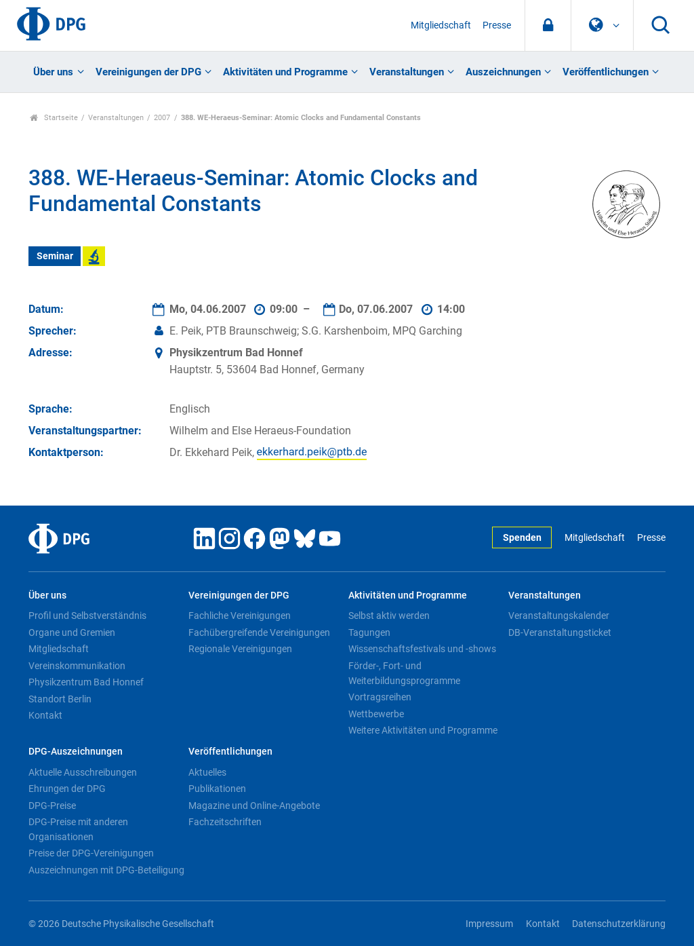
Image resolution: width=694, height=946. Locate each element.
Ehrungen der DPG (67, 788)
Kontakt (45, 715)
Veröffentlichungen (606, 72)
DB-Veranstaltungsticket (559, 632)
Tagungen (369, 632)
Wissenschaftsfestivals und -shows (422, 648)
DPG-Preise (52, 805)
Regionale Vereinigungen (240, 648)
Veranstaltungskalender (558, 615)
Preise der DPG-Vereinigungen (91, 853)
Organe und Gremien (71, 632)
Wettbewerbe (376, 713)
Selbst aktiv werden (389, 615)
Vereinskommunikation (76, 665)
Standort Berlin (59, 699)
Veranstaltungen (406, 72)
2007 (162, 117)
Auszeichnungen (503, 72)
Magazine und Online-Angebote (254, 805)
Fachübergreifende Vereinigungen (259, 632)
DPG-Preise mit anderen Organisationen (78, 829)
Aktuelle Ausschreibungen (82, 772)
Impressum (489, 924)
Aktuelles (207, 772)
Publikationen (217, 788)
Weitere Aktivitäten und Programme (422, 730)
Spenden (522, 538)
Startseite (54, 117)
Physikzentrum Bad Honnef (86, 682)
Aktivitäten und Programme (285, 72)
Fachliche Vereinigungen (239, 615)
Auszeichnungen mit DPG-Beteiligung (106, 870)
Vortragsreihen (379, 697)
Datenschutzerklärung (619, 924)
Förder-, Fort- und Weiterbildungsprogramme (404, 673)
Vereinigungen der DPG (148, 72)
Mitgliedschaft (441, 25)
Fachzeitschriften (225, 821)
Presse (497, 25)
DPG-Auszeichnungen (75, 751)
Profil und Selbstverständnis (87, 615)
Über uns (53, 72)
